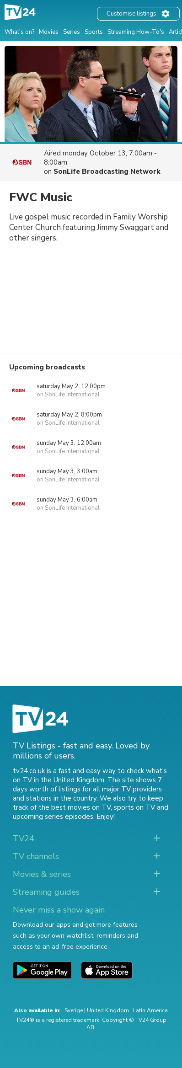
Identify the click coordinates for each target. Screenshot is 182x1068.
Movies (49, 32)
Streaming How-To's (135, 32)
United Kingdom (108, 1010)
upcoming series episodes (53, 816)
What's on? (19, 32)
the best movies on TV (74, 807)
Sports (94, 32)
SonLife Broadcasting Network (107, 171)
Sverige (73, 1010)
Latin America (150, 1010)
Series (71, 32)
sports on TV (134, 807)
